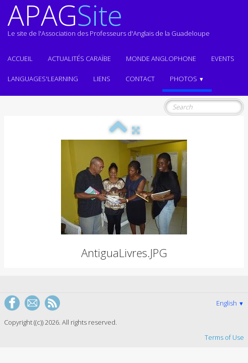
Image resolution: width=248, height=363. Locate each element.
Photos (187, 78)
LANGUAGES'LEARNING (43, 78)
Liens (101, 78)
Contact (140, 78)
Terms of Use (224, 337)
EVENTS (222, 58)
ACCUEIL (20, 58)
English (230, 303)
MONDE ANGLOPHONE (161, 58)
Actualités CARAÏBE (79, 58)
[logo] (108, 24)
